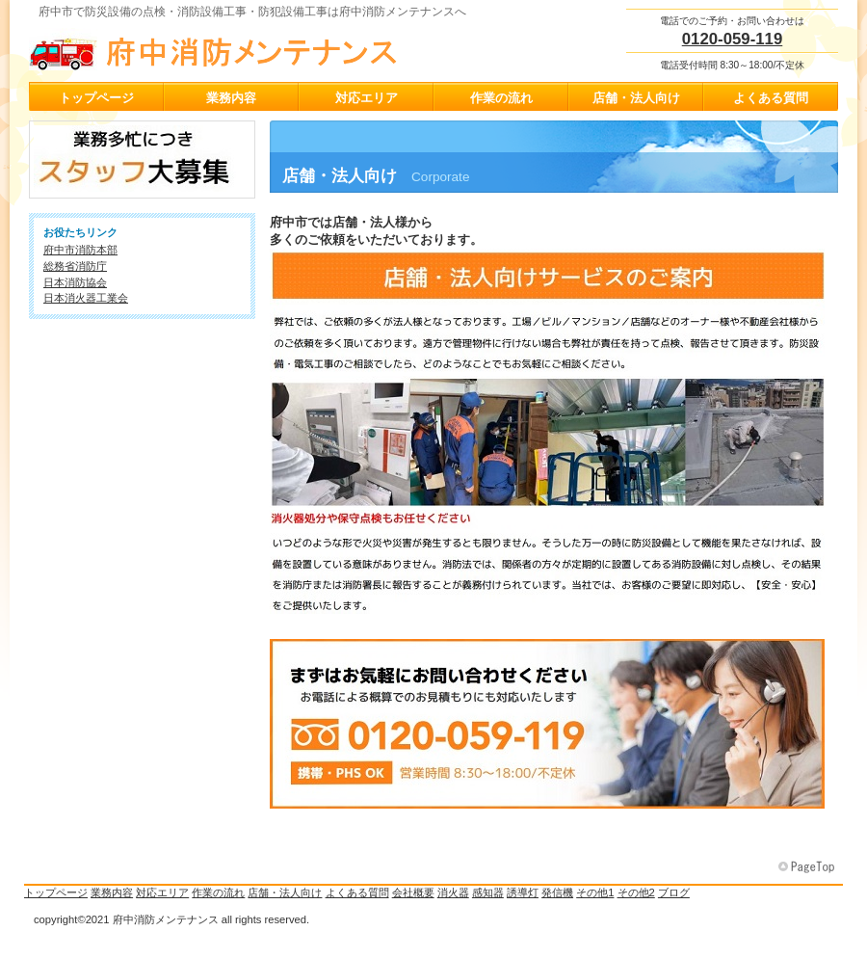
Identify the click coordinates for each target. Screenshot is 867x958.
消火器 (453, 892)
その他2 (636, 892)
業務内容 (112, 892)
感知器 (488, 892)
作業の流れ (218, 892)
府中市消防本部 (80, 249)
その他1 (595, 892)
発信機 (557, 892)
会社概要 (413, 892)
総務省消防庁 (75, 266)
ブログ (674, 892)
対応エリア (162, 892)
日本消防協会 (75, 282)
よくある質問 (357, 892)
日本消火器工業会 (85, 298)
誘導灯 (523, 892)
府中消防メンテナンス (221, 49)
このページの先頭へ (808, 867)
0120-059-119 (732, 39)
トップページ (56, 892)
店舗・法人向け (285, 892)
